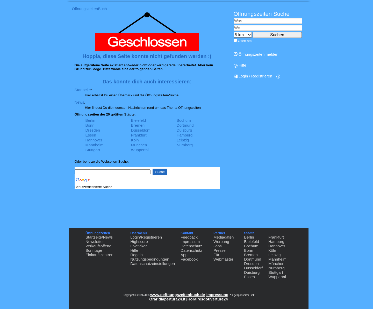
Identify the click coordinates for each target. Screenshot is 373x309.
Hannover (93, 140)
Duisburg (184, 130)
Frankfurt (139, 135)
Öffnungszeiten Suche (262, 14)
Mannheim (94, 145)
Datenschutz (191, 246)
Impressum (190, 241)
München (139, 145)
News (79, 102)
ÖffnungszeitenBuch (89, 8)
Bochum (184, 120)
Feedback (189, 237)
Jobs (217, 246)
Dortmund (185, 125)
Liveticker (138, 246)
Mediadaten (223, 237)
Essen (90, 135)
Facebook (189, 259)
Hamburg (185, 135)
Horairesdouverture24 (208, 299)
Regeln (136, 255)
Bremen (138, 125)
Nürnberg (185, 145)
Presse (219, 250)
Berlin (90, 120)
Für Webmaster (223, 257)
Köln (135, 140)
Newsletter (94, 241)
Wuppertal (140, 150)
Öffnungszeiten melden (256, 54)
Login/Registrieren (146, 237)
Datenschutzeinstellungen (152, 263)
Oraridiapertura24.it (167, 299)
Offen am (245, 41)
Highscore (139, 241)
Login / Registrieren (253, 76)
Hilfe (240, 65)
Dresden (92, 130)
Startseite (83, 90)
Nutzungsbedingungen (149, 259)
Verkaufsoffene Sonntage (98, 248)
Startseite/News (99, 237)
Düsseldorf (140, 130)
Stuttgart (92, 150)
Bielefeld (138, 120)
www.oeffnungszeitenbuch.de (177, 294)
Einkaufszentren (99, 255)
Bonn (90, 125)
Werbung (221, 241)
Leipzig (183, 140)
